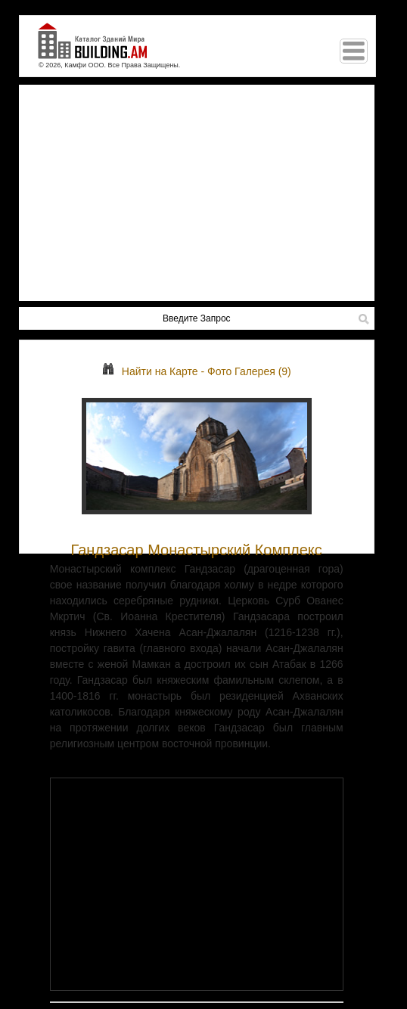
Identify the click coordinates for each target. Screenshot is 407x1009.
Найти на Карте (150, 371)
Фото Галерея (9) (249, 371)
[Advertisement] (196, 193)
